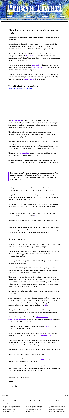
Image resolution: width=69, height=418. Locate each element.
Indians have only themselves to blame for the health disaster (34, 402)
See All (66, 395)
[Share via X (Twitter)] (12, 386)
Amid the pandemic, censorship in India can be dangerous (57, 402)
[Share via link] (19, 386)
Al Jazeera (11, 381)
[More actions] (60, 26)
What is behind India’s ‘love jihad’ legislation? (10, 402)
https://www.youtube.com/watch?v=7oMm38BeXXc (20, 88)
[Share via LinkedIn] (16, 386)
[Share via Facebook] (9, 386)
